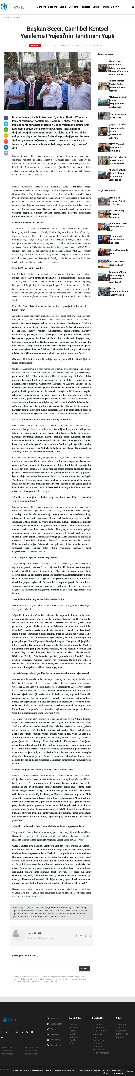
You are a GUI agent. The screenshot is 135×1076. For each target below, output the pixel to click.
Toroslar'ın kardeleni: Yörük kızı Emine (117, 201)
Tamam (118, 1073)
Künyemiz (53, 1040)
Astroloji (119, 1037)
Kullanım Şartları (32, 1047)
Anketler (120, 1027)
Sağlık (96, 6)
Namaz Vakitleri (100, 1031)
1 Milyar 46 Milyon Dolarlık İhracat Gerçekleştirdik (118, 160)
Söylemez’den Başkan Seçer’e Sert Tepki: (116, 239)
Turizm (105, 6)
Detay (107, 1073)
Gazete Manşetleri (101, 1053)
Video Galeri (54, 1024)
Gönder (84, 968)
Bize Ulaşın (54, 1045)
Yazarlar (52, 1029)
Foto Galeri (54, 1018)
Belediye (73, 6)
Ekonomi (52, 6)
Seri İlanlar (97, 1046)
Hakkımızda (7, 1047)
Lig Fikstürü (98, 1037)
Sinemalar (97, 1043)
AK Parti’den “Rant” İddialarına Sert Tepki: (118, 226)
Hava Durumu (99, 1024)
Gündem (41, 6)
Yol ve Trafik (98, 1027)
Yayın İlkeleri (7, 1051)
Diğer (114, 6)
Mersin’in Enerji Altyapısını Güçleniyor (116, 214)
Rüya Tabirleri (122, 1034)
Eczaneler (97, 1034)
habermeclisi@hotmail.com (40, 938)
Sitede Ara (121, 1024)
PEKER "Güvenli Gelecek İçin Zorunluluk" (116, 147)
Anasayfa (6, 18)
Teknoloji (85, 6)
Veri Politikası (7, 1054)
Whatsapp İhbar (32, 1051)
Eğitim (63, 6)
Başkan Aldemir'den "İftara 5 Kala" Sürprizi (118, 291)
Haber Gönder (31, 1054)
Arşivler (52, 1034)
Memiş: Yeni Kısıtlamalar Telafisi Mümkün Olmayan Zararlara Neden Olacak (118, 68)
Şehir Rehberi (99, 1050)
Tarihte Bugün (99, 1040)
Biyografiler (121, 1031)
